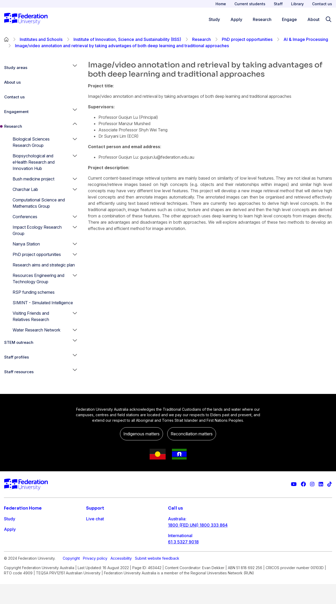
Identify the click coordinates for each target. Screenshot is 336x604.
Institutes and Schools (41, 39)
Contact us (322, 4)
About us (12, 82)
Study (9, 518)
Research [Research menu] (262, 19)
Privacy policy (95, 578)
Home (221, 4)
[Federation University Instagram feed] (312, 484)
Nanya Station (26, 244)
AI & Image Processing (306, 39)
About (10, 560)
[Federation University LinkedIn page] (321, 484)
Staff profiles (16, 357)
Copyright (71, 578)
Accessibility (121, 578)
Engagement (16, 111)
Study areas (15, 67)
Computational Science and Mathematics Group (39, 203)
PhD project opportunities (247, 39)
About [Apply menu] (313, 19)
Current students (249, 4)
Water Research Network (36, 330)
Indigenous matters (141, 433)
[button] (75, 67)
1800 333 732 (182, 558)
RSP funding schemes (34, 292)
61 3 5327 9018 (183, 541)
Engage (11, 550)
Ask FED (94, 539)
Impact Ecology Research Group (37, 230)
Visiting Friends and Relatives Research (31, 316)
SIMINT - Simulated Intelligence (43, 302)
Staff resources (19, 371)
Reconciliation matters (192, 433)
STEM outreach (18, 342)
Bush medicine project (33, 178)
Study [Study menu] (214, 19)
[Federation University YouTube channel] (294, 484)
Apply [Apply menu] (236, 19)
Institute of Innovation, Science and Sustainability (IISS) (127, 39)
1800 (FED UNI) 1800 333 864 (198, 525)
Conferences (25, 216)
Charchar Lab (25, 189)
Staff (278, 4)
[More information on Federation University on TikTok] (329, 484)
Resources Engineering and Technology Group (38, 278)
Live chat (95, 518)
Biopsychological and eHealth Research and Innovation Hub (34, 162)
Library (297, 4)
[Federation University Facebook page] (303, 484)
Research (201, 39)
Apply (10, 529)
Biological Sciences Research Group (31, 142)
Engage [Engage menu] (289, 19)
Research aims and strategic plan (44, 265)
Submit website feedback (157, 578)
